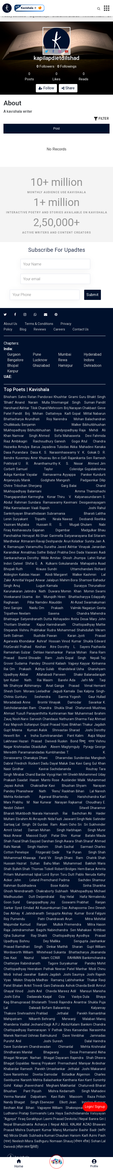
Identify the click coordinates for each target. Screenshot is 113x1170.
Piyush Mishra (45, 1091)
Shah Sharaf (84, 841)
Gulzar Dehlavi (32, 652)
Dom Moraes (24, 691)
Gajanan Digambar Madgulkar (64, 530)
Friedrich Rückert (27, 763)
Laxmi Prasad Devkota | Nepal (65, 1119)
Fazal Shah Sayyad (26, 841)
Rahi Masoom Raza (76, 1096)
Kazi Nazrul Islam (29, 958)
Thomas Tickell (42, 869)
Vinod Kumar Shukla (77, 641)
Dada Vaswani (87, 552)
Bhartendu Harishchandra (76, 797)
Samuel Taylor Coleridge (49, 469)
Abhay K (17, 913)
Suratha (50, 547)
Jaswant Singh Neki (77, 819)
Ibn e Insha (27, 735)
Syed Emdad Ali (27, 908)
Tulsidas (63, 447)
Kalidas (24, 574)
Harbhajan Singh (81, 830)
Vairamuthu (34, 547)
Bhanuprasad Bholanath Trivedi (34, 1002)
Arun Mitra (79, 919)
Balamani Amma (56, 491)
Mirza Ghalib (19, 1135)
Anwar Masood (25, 835)
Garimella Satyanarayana (68, 536)
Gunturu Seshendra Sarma (41, 697)
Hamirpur (65, 365)
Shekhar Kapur (31, 624)
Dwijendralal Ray (51, 897)
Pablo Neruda (86, 874)
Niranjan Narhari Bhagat (35, 1058)
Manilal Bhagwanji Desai (50, 1052)
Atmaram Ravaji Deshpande (42, 541)
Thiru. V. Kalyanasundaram (79, 497)
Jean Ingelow (81, 1102)
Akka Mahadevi (82, 447)
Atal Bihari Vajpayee (34, 1108)
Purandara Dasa (25, 452)
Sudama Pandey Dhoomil (34, 663)
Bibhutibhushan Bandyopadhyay (52, 430)
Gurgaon (13, 354)
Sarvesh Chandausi (44, 719)
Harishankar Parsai (60, 652)
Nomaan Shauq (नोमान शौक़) (70, 1141)
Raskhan (68, 791)
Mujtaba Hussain (32, 524)
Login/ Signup (95, 1106)
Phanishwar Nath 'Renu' (38, 791)
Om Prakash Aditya (27, 669)
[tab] (21, 129)
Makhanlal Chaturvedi (77, 1085)
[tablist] (56, 129)
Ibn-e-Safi (59, 458)
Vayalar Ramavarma (43, 474)
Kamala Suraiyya (67, 586)
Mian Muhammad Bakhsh (74, 863)
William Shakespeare (68, 1108)
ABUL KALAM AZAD (76, 1124)
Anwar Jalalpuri (46, 580)
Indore (89, 360)
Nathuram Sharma (73, 719)
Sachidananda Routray (74, 769)
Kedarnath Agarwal (32, 797)
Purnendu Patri (27, 919)
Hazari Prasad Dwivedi (37, 741)
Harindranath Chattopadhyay (71, 624)
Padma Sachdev (75, 880)
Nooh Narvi (20, 719)
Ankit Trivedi (33, 985)
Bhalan (18, 985)
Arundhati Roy (38, 419)
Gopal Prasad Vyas (54, 724)
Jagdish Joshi (60, 974)
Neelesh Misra (22, 1141)
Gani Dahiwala (53, 985)
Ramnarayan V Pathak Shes (49, 1030)
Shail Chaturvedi (78, 708)
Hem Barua (86, 869)
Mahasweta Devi (77, 436)
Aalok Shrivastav (53, 730)
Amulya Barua (29, 447)
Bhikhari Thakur (81, 724)
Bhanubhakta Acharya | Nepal (36, 1124)
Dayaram (62, 1058)
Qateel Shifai (23, 563)
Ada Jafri (78, 680)
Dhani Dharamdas (56, 758)
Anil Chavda (46, 991)
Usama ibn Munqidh (39, 597)
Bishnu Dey (34, 941)
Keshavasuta (21, 530)
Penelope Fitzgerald (32, 852)
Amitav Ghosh (61, 558)
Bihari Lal (85, 791)
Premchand (49, 880)
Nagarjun (89, 608)
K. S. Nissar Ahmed (79, 463)
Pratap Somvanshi (33, 1113)
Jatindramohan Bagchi (28, 930)
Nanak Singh (23, 847)
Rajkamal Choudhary (85, 802)
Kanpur (12, 371)
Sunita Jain (93, 541)
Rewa (62, 360)
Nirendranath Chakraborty (34, 891)
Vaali (34, 508)
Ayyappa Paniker (77, 474)
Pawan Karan (61, 636)
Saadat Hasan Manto (34, 780)
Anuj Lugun (29, 586)
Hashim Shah (50, 847)
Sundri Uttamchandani (70, 569)
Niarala (37, 813)
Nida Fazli (55, 819)
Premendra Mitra (79, 924)
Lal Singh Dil (26, 824)
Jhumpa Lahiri (84, 558)
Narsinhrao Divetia (27, 1074)
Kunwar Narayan (53, 802)
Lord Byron (51, 874)
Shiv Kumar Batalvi (78, 835)
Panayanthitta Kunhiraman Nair (50, 713)
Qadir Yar (62, 852)
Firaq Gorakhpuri (30, 1119)
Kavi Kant (85, 1080)
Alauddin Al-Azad (66, 602)
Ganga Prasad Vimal (73, 686)
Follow (46, 88)
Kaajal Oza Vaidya (62, 997)
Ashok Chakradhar (31, 785)
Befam (47, 1008)
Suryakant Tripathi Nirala (37, 519)
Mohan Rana (86, 652)
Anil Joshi (33, 1041)
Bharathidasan (35, 513)
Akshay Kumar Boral (78, 913)
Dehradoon (92, 365)
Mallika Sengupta (69, 941)
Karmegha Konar (42, 497)
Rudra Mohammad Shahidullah (70, 630)
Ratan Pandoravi (40, 397)
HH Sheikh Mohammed (80, 774)
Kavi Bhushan (62, 785)
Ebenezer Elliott (54, 1102)
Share (68, 88)
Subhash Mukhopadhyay (74, 891)
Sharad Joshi (81, 730)
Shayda (29, 980)
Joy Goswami (63, 902)
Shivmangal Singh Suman (73, 402)
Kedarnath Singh (75, 1091)
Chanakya (30, 758)
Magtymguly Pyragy (77, 747)
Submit (92, 294)
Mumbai (64, 354)
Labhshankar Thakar (81, 980)
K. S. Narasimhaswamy (57, 452)
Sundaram (20, 1047)
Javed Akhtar (67, 547)
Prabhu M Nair (25, 802)
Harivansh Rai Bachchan (65, 813)
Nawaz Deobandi (77, 519)
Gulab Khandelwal (60, 669)
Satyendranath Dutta (36, 619)
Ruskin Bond (68, 741)
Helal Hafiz (77, 897)
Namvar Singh (24, 436)
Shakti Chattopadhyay (56, 935)
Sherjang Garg (48, 486)
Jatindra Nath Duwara (42, 591)
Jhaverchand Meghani (41, 1085)
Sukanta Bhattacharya (71, 952)
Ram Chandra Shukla (46, 708)
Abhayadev (61, 619)
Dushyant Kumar (39, 1130)
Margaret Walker (68, 574)
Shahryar (16, 686)
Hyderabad (92, 354)
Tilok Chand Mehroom (46, 408)
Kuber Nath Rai (26, 680)
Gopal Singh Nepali (82, 658)
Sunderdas (82, 758)
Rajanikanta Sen (80, 458)
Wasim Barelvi (55, 680)
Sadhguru (41, 1141)
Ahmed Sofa (50, 436)
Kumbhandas (55, 752)
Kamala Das (73, 691)
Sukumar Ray (24, 935)
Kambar (19, 474)
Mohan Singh (52, 830)
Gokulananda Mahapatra (78, 563)
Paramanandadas (31, 752)
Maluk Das (67, 763)
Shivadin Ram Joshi (46, 658)
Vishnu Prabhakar (32, 630)
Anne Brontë (35, 702)
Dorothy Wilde (38, 558)
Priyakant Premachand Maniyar (66, 1063)
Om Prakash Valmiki (60, 608)
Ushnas (33, 1035)
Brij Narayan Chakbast (80, 408)
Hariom (75, 1135)
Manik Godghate (38, 480)
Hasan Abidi (42, 574)
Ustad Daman (26, 830)
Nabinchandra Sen (61, 930)
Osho (72, 824)
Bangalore (15, 360)
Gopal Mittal (82, 413)
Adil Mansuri (81, 991)
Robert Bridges (65, 869)
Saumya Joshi (83, 974)
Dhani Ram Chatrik (80, 858)
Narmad (21, 1035)
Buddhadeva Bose (37, 885)
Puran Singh (85, 852)
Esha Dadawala (27, 997)
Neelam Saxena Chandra (54, 613)
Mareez (63, 991)
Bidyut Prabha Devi (61, 552)
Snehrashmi (26, 1013)
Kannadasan (21, 508)
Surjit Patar (49, 835)
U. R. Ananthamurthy (37, 463)
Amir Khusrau (41, 458)
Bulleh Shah (21, 869)
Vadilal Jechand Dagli (35, 1024)
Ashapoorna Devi (81, 908)
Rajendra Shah (82, 1058)
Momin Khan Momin (77, 591)
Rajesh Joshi (68, 508)
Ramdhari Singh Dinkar (35, 947)
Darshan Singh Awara (57, 841)
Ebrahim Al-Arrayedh (31, 819)
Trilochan (20, 486)
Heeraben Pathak (40, 969)
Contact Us (81, 329)
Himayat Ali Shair (35, 536)
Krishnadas (22, 747)
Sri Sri (83, 824)
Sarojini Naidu (24, 608)
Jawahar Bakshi (35, 974)
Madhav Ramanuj (50, 980)
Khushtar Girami (66, 397)
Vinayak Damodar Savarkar (75, 702)
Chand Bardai (35, 774)
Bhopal (12, 365)
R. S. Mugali (64, 524)
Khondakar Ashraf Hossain (39, 641)
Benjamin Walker (51, 424)
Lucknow (40, 360)
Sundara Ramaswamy (45, 502)
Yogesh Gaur (82, 697)
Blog (23, 329)
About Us (10, 324)
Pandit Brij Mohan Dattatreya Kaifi (42, 413)
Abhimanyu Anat (38, 686)
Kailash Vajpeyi (67, 663)
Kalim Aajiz (85, 735)
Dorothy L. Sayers (74, 647)
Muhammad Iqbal (28, 874)
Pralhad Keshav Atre (38, 647)
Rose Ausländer (64, 780)
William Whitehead (37, 952)
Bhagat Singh (26, 1102)
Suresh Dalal (72, 1041)
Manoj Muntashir (65, 1130)
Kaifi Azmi (89, 1135)
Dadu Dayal (49, 763)
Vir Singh (55, 858)
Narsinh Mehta (31, 1080)
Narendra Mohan (68, 419)
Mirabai (18, 774)
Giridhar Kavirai (30, 769)
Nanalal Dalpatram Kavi (36, 1096)
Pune (37, 354)
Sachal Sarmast (78, 847)
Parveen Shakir (68, 674)
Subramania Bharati (71, 513)
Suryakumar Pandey (78, 963)
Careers (59, 329)
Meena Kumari (25, 730)
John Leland (26, 880)
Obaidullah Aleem (45, 747)
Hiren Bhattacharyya (74, 597)
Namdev (41, 602)
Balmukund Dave (55, 1035)
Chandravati (55, 919)
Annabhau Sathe (33, 552)
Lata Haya (55, 1113)
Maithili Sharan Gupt (75, 947)
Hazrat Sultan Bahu (34, 863)
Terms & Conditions (39, 324)
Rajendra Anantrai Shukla (78, 1002)
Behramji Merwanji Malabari (68, 1019)
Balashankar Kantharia (60, 1080)
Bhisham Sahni (15, 397)
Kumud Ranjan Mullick (41, 924)
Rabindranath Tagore (39, 963)
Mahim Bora (69, 580)
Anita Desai (79, 619)
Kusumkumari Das (54, 908)
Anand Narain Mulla (32, 402)
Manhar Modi (86, 969)
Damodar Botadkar (60, 1074)
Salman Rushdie (29, 636)
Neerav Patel (65, 969)
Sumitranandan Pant (57, 735)
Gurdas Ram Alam (52, 824)
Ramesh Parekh (32, 1069)
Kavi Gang (83, 763)
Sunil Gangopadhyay (31, 902)
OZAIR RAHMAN (65, 958)
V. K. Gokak (86, 452)
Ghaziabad (41, 365)
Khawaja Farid (34, 858)
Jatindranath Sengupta (43, 913)
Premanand (88, 1052)
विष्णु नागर (86, 741)
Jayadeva (48, 447)
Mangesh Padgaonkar (77, 480)
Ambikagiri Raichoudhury (32, 441)
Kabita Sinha (75, 885)
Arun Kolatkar (74, 541)
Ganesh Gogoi (67, 441)
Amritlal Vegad (23, 580)
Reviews (40, 329)
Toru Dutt (67, 874)
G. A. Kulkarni (46, 563)
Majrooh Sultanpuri (25, 724)
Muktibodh (23, 813)
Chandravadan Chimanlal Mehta (59, 1047)
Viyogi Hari (54, 774)
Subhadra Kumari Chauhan (49, 1135)
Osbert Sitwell (51, 808)
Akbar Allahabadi (36, 674)
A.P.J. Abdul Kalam (66, 1024)
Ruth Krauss (31, 569)
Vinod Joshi (25, 991)
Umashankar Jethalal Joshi (68, 1069)
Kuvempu (23, 458)
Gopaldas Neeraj (28, 1063)
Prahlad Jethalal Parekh (61, 1013)
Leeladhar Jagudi (49, 691)
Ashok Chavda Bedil (80, 985)
